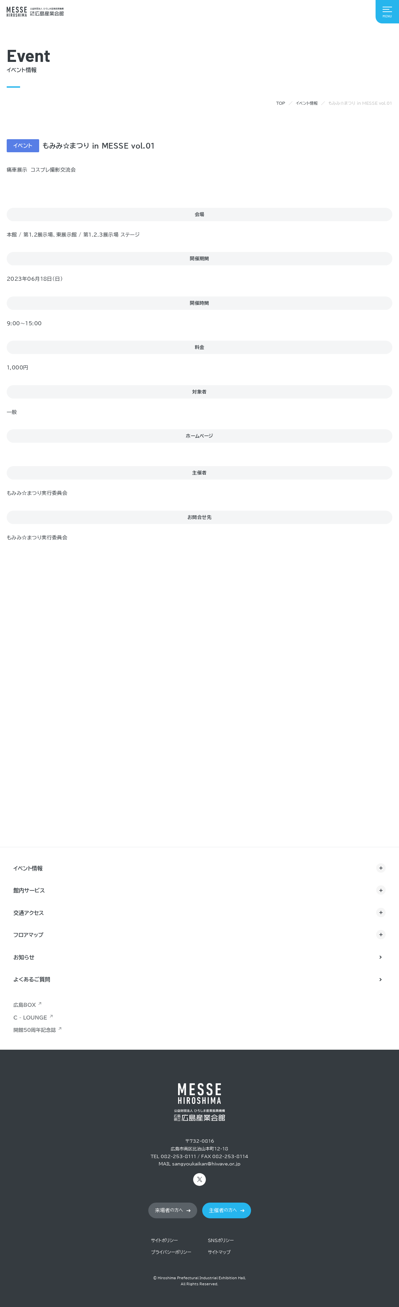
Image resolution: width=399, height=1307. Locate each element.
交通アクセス (28, 913)
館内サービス (29, 890)
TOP (280, 103)
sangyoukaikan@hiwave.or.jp (206, 1164)
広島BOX (24, 1005)
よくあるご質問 (31, 979)
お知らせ (23, 957)
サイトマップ (219, 1252)
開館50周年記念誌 (34, 1030)
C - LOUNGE (30, 1017)
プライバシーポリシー (171, 1252)
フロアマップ (28, 935)
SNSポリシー (221, 1240)
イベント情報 (307, 103)
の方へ (169, 1210)
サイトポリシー (164, 1240)
